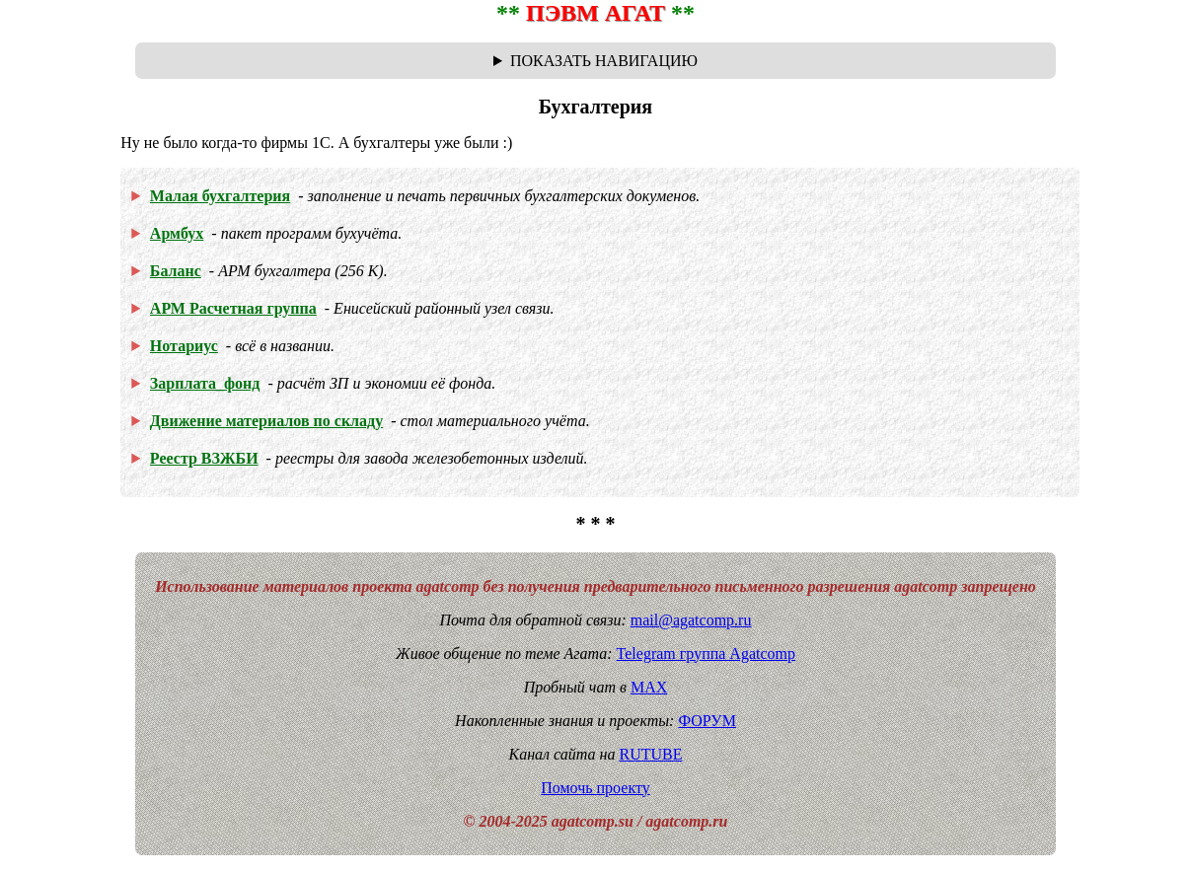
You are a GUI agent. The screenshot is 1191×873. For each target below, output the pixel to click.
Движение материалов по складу (266, 420)
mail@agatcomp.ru (691, 620)
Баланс (175, 270)
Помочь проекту (595, 787)
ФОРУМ (706, 720)
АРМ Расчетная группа (233, 308)
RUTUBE (650, 754)
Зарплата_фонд (205, 383)
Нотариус (184, 345)
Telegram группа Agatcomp (706, 653)
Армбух (177, 233)
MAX (649, 687)
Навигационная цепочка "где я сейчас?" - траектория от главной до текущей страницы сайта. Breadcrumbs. (595, 61)
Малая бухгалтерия (220, 195)
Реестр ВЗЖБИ (204, 458)
